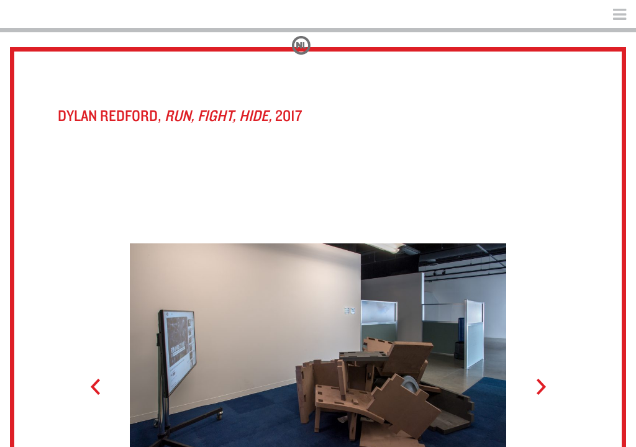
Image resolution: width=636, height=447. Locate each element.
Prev (101, 387)
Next (535, 387)
